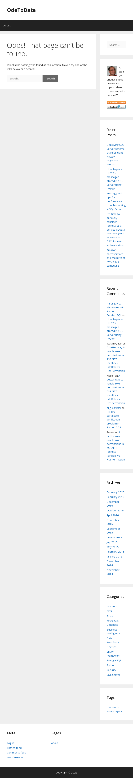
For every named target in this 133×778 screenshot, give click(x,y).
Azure (110, 616)
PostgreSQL (114, 660)
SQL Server (113, 674)
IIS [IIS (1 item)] (118, 707)
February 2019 (115, 497)
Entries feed (14, 747)
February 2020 (115, 492)
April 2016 (113, 515)
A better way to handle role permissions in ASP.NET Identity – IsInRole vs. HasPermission (116, 359)
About (7, 25)
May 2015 (113, 547)
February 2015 (115, 551)
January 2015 (114, 556)
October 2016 (115, 510)
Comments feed (16, 752)
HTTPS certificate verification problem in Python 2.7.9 (114, 419)
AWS (109, 611)
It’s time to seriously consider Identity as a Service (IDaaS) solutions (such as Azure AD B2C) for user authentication (116, 229)
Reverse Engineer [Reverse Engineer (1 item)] (115, 711)
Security (111, 670)
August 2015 (114, 537)
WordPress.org (16, 757)
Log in (10, 743)
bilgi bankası (114, 408)
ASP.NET (112, 606)
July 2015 (112, 542)
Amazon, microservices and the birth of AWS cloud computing (116, 257)
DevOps (112, 647)
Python (111, 665)
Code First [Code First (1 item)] (111, 707)
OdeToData (21, 10)
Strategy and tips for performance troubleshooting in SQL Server (116, 201)
